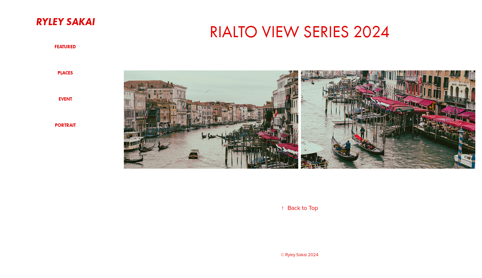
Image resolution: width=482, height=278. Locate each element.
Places (65, 73)
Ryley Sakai (65, 21)
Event (65, 99)
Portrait (65, 125)
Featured (65, 47)
